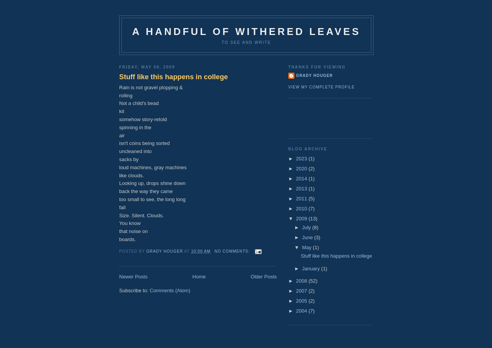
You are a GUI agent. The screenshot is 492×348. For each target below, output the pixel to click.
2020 (302, 169)
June (308, 237)
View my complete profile (321, 87)
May (307, 247)
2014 (302, 178)
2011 (302, 198)
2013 (302, 188)
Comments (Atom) (170, 290)
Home (199, 277)
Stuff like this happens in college (173, 77)
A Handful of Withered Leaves (246, 31)
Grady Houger (314, 75)
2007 (302, 291)
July (307, 227)
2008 (302, 281)
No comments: (232, 251)
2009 (302, 218)
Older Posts (264, 277)
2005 (302, 301)
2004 (302, 311)
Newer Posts (133, 277)
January (311, 268)
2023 (302, 159)
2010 (302, 208)
